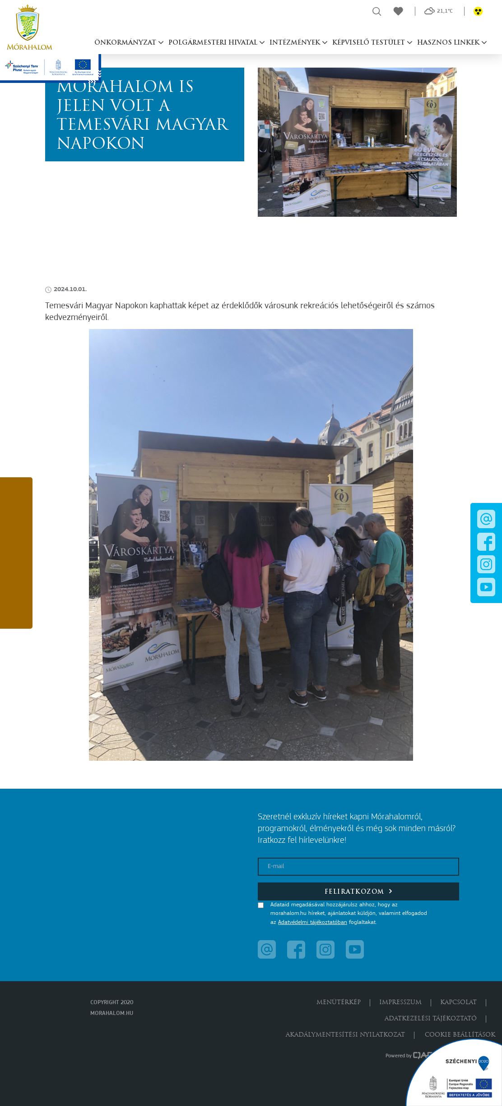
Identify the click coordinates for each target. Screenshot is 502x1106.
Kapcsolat (458, 1002)
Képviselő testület (369, 43)
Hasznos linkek (449, 43)
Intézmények (296, 43)
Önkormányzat (126, 43)
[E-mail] (358, 867)
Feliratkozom (359, 891)
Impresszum (400, 1002)
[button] (16, 496)
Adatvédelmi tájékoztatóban (312, 922)
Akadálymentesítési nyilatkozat (345, 1035)
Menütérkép (338, 1002)
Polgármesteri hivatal (213, 43)
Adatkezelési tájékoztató (431, 1019)
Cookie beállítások (460, 1035)
